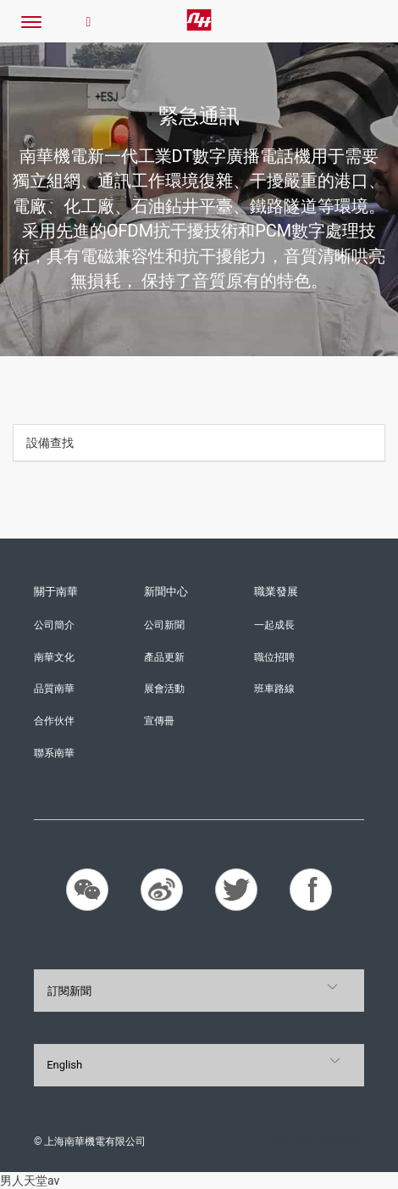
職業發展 (276, 591)
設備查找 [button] (50, 442)
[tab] (199, 443)
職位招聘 (274, 657)
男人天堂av (29, 1180)
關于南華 (56, 591)
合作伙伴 (54, 721)
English (64, 1064)
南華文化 (54, 657)
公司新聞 (164, 625)
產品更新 (164, 657)
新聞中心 (166, 591)
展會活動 (164, 689)
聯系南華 (54, 753)
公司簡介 (54, 625)
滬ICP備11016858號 (318, 1141)
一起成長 (274, 625)
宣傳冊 (159, 721)
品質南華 (54, 689)
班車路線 (274, 689)
